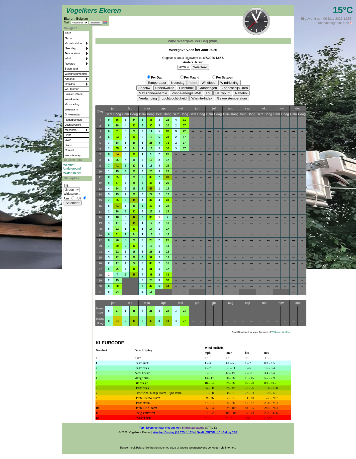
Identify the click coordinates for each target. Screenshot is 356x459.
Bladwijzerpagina (193, 427)
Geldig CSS (229, 432)
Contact (69, 150)
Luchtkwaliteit (73, 124)
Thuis (68, 32)
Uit (79, 198)
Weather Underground (72, 166)
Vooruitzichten (73, 43)
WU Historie (72, 89)
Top (141, 427)
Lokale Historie (74, 93)
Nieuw (68, 38)
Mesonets (71, 129)
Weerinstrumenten (76, 73)
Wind (68, 58)
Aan (66, 198)
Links (68, 134)
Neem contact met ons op (162, 427)
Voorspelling (72, 104)
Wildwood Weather (280, 332)
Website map (73, 155)
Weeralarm (71, 109)
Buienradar (71, 68)
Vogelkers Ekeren (93, 10)
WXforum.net (72, 173)
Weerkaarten (72, 99)
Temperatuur (72, 53)
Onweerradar (73, 114)
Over (68, 139)
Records (70, 63)
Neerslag (70, 48)
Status (69, 145)
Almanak (70, 78)
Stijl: (66, 185)
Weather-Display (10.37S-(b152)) (174, 432)
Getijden (70, 84)
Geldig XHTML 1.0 (208, 432)
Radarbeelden (73, 119)
